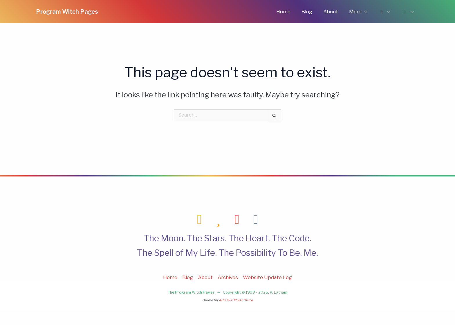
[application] (367, 11)
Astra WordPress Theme (236, 300)
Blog (312, 12)
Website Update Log (267, 277)
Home (290, 12)
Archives (228, 277)
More (361, 11)
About (334, 12)
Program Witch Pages (67, 11)
